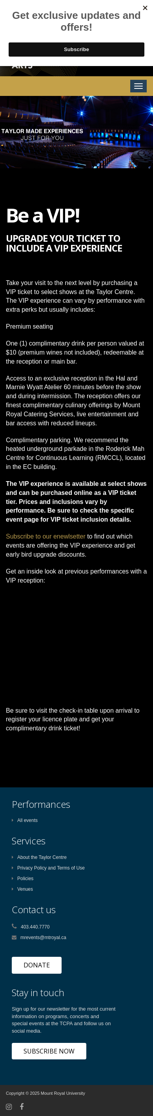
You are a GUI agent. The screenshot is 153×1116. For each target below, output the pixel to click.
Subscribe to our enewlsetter (46, 536)
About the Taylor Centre (39, 857)
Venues (22, 889)
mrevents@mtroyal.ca (43, 937)
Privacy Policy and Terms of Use (48, 868)
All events (25, 820)
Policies (22, 878)
